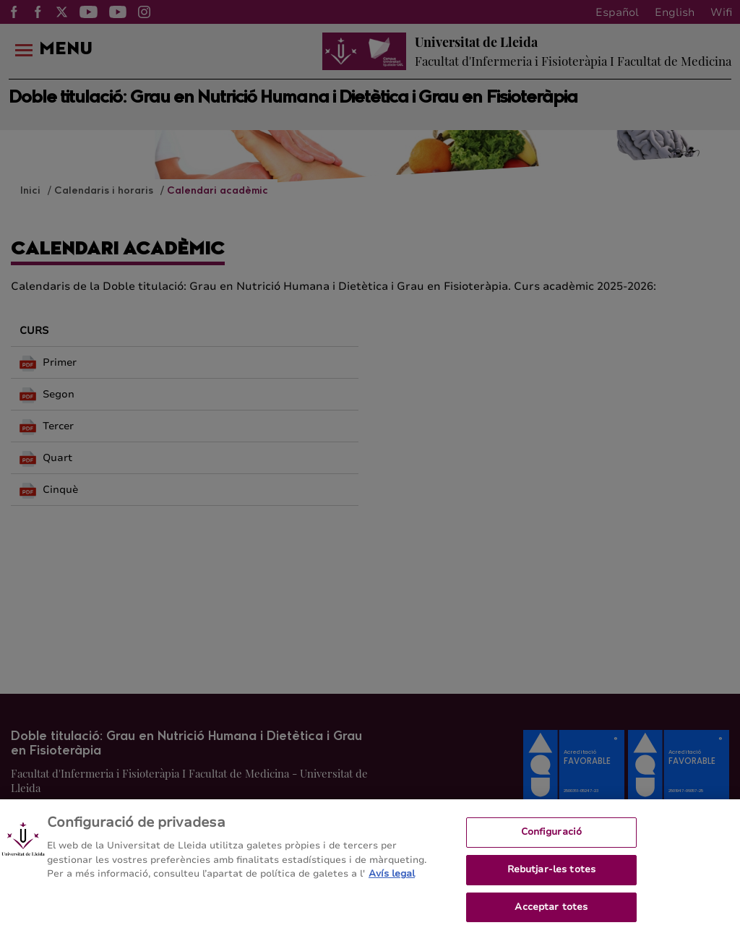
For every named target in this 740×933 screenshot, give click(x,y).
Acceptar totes (551, 914)
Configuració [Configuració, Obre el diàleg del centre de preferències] (551, 840)
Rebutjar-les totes (551, 878)
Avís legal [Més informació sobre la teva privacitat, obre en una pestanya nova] (392, 882)
